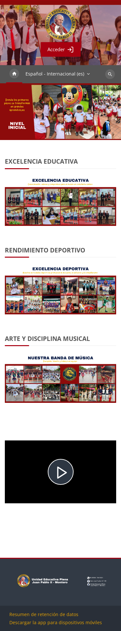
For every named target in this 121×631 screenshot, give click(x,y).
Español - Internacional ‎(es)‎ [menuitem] (54, 74)
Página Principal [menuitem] (14, 74)
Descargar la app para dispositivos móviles (55, 622)
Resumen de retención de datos (43, 614)
